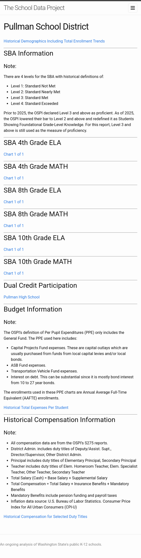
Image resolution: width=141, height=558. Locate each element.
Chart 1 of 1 (14, 154)
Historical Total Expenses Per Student (36, 407)
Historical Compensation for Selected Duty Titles (45, 516)
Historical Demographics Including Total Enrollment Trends (54, 41)
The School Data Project (34, 7)
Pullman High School (22, 297)
